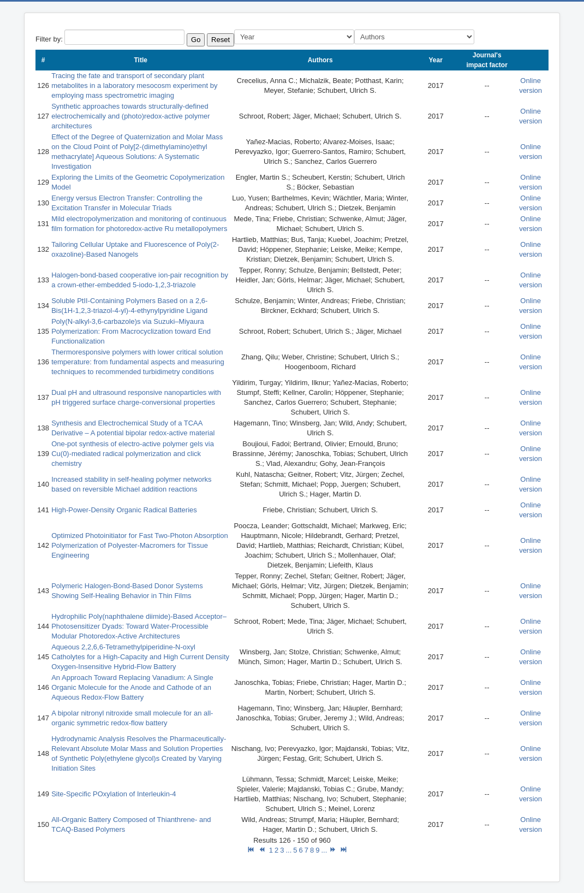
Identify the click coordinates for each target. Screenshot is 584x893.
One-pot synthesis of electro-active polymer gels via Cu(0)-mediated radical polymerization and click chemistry (132, 454)
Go (195, 40)
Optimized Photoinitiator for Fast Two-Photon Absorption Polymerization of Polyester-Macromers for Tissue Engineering (139, 545)
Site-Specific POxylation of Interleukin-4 (113, 794)
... (288, 850)
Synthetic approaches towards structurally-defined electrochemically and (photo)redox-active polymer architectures (130, 116)
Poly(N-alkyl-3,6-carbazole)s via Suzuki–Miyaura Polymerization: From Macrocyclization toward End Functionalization (131, 331)
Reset (220, 40)
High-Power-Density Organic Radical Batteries (124, 510)
